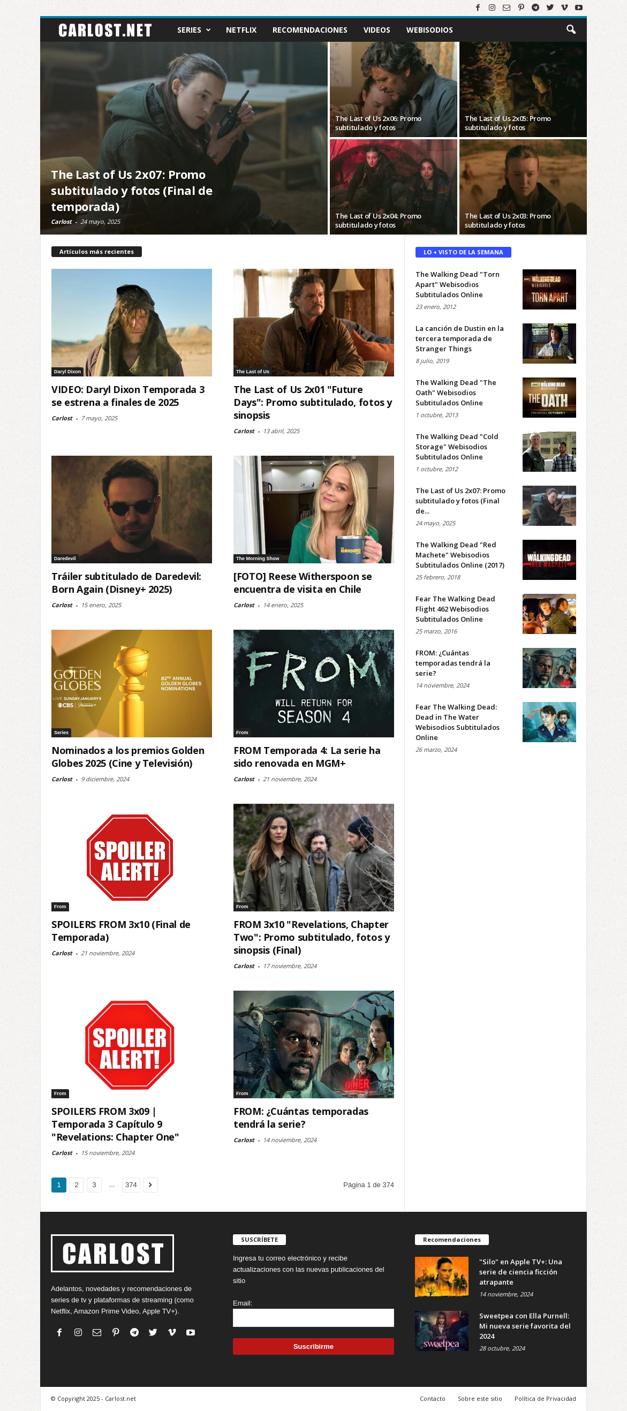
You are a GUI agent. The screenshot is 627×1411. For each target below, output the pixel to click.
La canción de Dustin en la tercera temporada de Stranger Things (460, 338)
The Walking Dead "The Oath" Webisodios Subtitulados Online (456, 393)
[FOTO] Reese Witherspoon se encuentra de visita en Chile (302, 582)
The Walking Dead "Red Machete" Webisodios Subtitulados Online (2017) (460, 555)
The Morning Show (257, 558)
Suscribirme (313, 1346)
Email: (242, 1303)
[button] (571, 30)
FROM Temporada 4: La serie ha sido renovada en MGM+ (307, 756)
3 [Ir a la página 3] (94, 1185)
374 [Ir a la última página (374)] (131, 1185)
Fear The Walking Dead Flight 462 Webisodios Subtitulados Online (455, 609)
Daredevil (65, 558)
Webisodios (429, 30)
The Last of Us (252, 371)
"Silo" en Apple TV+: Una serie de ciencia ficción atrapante (520, 1272)
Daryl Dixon (67, 371)
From (242, 732)
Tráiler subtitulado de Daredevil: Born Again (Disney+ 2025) (126, 582)
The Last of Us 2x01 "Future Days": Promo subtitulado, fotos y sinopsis (312, 402)
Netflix (241, 30)
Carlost (61, 221)
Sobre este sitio (480, 1398)
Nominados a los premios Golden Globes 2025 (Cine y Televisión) (127, 756)
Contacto (432, 1398)
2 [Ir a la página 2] (76, 1185)
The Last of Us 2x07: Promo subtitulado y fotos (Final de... (460, 501)
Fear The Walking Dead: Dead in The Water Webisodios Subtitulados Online (458, 722)
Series (194, 30)
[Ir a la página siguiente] (150, 1185)
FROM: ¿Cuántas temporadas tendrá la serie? (300, 1117)
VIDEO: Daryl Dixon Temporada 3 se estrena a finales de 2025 (127, 396)
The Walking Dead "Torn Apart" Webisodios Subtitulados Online (458, 284)
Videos (377, 30)
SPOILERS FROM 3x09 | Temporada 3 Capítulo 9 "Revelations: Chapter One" (115, 1124)
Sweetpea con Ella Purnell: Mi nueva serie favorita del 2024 (525, 1326)
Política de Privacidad (545, 1398)
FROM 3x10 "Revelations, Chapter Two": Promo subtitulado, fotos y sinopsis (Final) (311, 937)
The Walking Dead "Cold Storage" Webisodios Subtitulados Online (457, 447)
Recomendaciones (310, 30)
